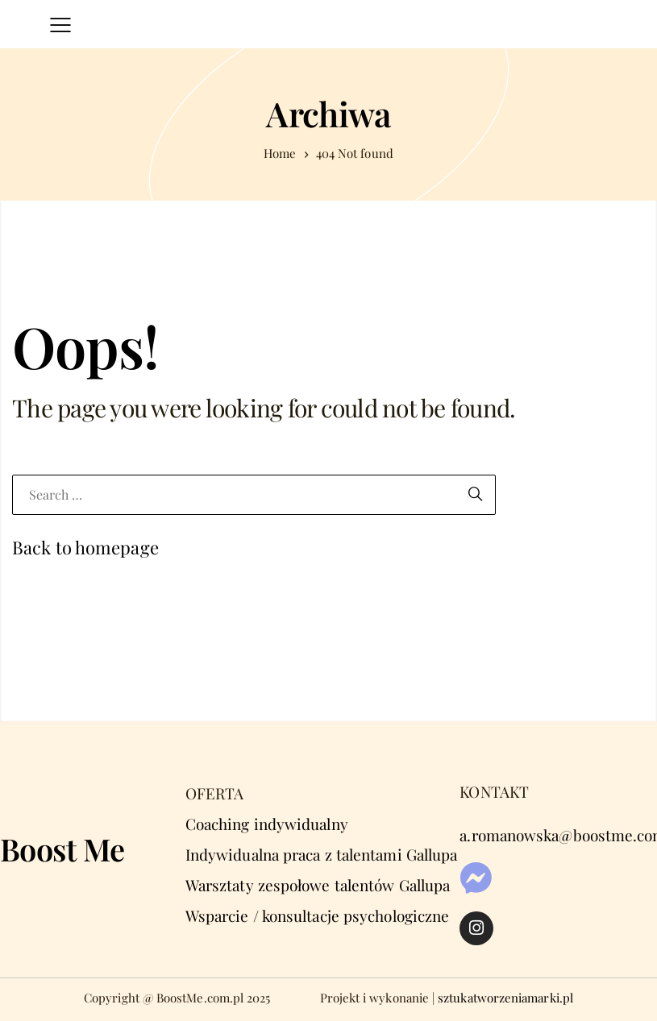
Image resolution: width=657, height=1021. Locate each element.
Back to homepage (85, 547)
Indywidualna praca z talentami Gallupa (321, 854)
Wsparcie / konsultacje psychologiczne (317, 915)
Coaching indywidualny (266, 823)
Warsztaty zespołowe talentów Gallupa (317, 884)
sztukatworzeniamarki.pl (505, 998)
